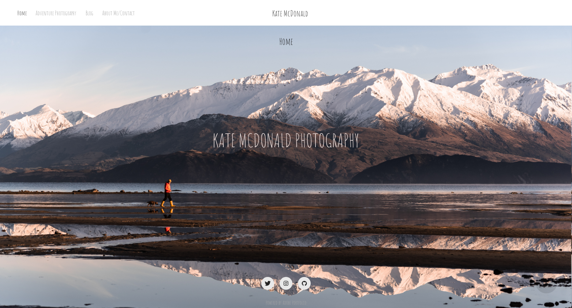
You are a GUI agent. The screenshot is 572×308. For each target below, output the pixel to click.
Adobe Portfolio (294, 302)
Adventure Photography (55, 12)
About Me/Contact (118, 12)
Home (22, 12)
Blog (89, 12)
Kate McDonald (290, 12)
